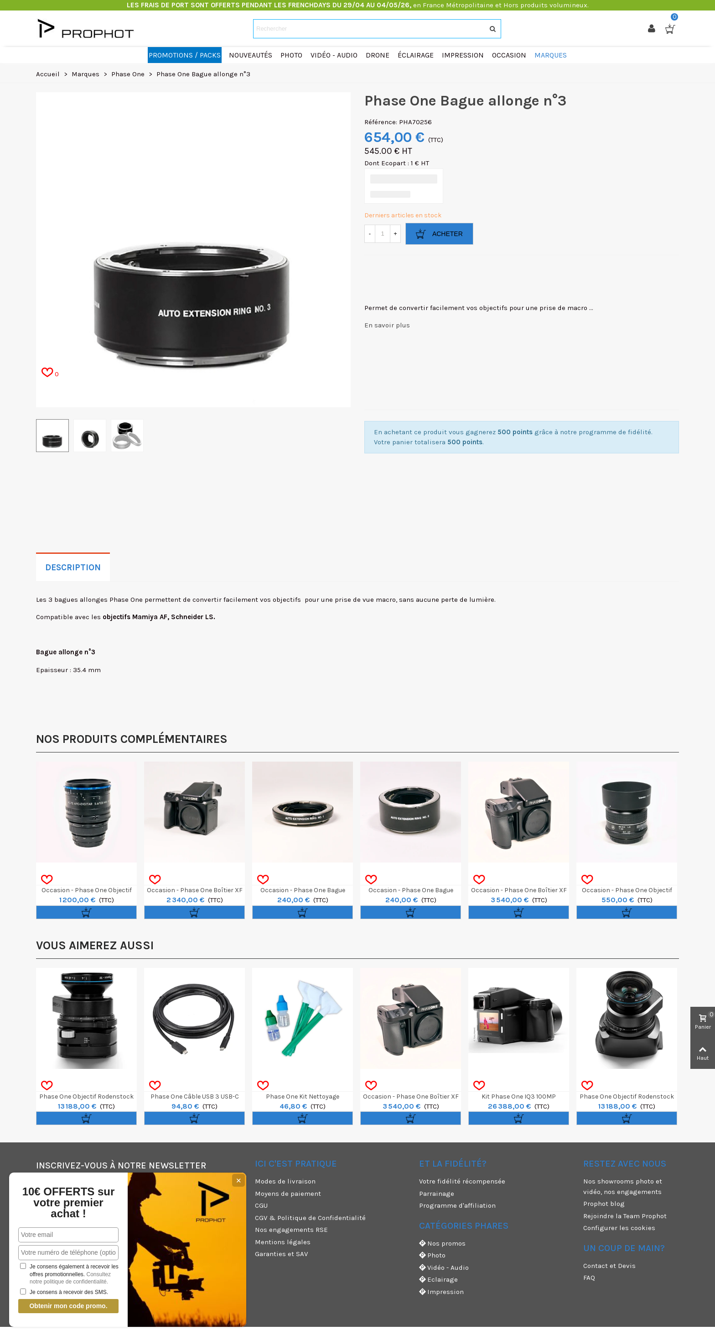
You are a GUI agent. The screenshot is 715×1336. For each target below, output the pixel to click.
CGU (261, 1205)
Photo (432, 1255)
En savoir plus (387, 325)
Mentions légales (283, 1242)
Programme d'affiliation (457, 1205)
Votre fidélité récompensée (462, 1181)
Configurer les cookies (619, 1228)
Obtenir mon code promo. (67, 1306)
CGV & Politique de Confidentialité (310, 1218)
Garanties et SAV (281, 1254)
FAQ (589, 1277)
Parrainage (436, 1193)
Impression (441, 1292)
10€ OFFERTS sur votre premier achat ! (67, 1202)
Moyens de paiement (288, 1193)
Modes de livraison (285, 1181)
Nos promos (442, 1243)
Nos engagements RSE (291, 1230)
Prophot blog (604, 1203)
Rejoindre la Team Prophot (625, 1216)
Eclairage (438, 1279)
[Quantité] (382, 234)
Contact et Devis (609, 1266)
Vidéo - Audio (444, 1267)
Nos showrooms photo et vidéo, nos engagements (622, 1186)
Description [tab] (73, 568)
